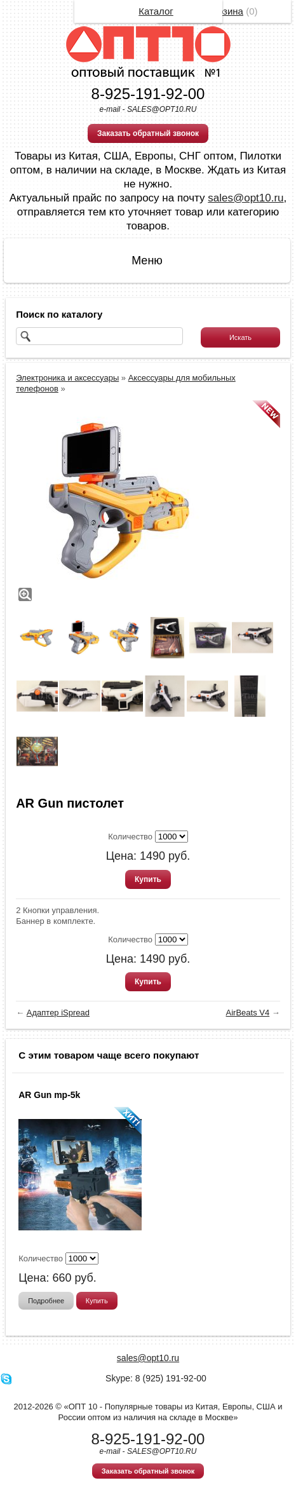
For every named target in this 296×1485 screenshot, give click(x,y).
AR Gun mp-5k (49, 1095)
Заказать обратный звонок (148, 133)
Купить (148, 879)
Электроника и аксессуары (67, 378)
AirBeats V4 (248, 1012)
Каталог (155, 11)
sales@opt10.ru (245, 198)
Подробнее (46, 1301)
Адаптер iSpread (58, 1012)
